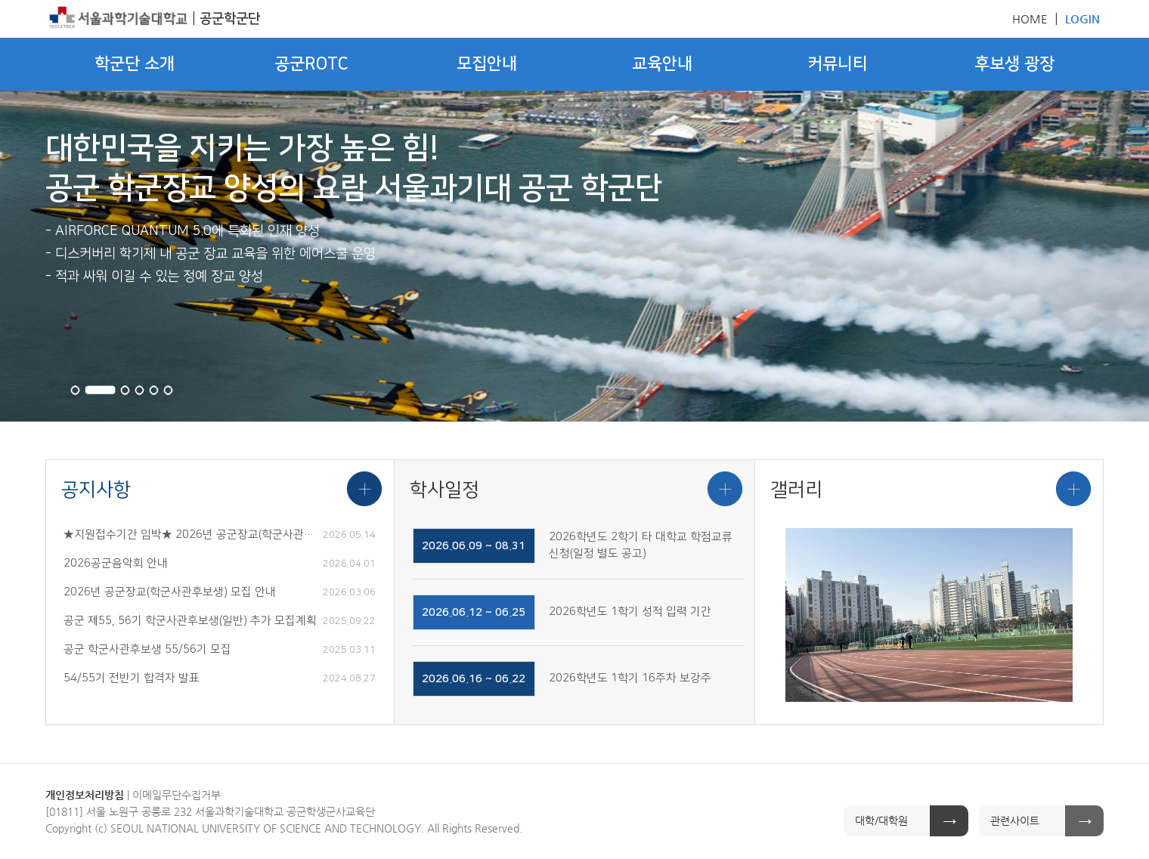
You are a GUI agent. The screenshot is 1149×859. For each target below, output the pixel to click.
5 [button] (154, 390)
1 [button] (75, 390)
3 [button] (125, 390)
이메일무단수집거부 (176, 795)
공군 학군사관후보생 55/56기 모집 (147, 650)
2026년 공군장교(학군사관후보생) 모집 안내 (169, 592)
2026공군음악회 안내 (115, 564)
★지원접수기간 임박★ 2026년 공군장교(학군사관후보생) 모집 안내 (191, 535)
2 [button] (100, 390)
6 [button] (168, 390)
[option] (929, 615)
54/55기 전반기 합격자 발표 (131, 678)
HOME (1030, 18)
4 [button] (139, 390)
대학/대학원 (881, 820)
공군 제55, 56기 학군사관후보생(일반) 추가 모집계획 (190, 621)
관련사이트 (1014, 820)
